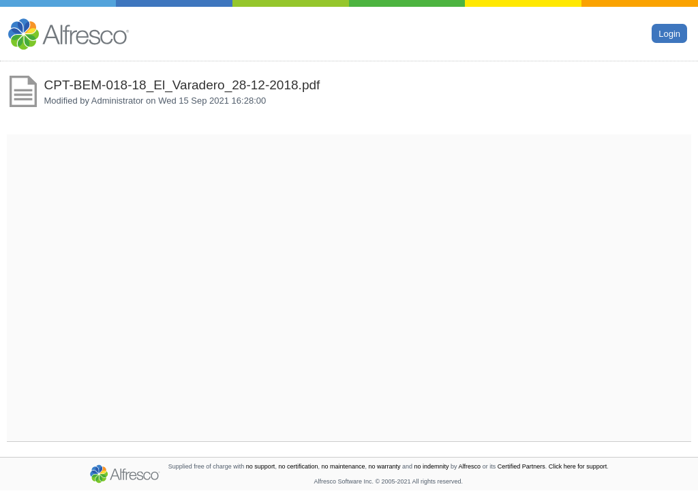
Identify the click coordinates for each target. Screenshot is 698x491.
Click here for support (578, 466)
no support (260, 466)
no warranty (385, 466)
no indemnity (431, 466)
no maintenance (343, 466)
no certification (298, 466)
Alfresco (470, 466)
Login (669, 33)
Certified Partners (521, 466)
